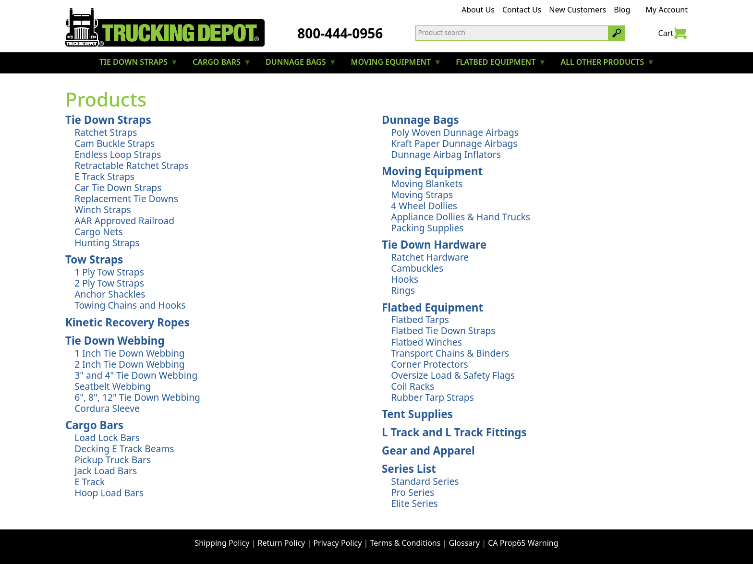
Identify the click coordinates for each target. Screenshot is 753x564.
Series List (409, 468)
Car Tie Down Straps (117, 187)
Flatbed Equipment (432, 307)
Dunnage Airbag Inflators (446, 154)
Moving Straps (422, 194)
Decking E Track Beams (124, 448)
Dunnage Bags (420, 119)
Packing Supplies (427, 227)
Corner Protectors (429, 364)
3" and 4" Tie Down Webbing (135, 375)
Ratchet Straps (105, 132)
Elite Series (414, 503)
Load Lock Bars (107, 437)
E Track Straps (104, 176)
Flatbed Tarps (420, 319)
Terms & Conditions (405, 543)
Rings (403, 290)
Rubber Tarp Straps (432, 397)
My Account (666, 9)
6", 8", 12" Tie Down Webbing (137, 397)
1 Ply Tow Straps (109, 271)
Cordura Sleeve (107, 408)
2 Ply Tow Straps (109, 282)
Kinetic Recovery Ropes (127, 322)
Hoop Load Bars (109, 492)
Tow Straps (94, 259)
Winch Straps (102, 209)
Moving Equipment (432, 171)
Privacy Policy (337, 543)
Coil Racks (412, 386)
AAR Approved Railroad (124, 220)
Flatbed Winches (426, 342)
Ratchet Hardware (430, 257)
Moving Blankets (426, 183)
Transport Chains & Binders (450, 353)
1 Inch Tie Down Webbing (129, 353)
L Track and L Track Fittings (454, 432)
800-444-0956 (340, 33)
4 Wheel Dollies (424, 205)
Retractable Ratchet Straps (131, 165)
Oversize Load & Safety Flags (453, 375)
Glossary (464, 543)
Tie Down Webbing (115, 340)
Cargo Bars (94, 425)
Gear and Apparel (428, 450)
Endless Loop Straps (117, 154)
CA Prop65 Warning (523, 543)
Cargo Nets (98, 231)
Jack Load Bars (105, 470)
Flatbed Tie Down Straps (443, 330)
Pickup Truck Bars (112, 459)
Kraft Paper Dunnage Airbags (454, 143)
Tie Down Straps (108, 119)
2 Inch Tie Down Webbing (129, 364)
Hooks (404, 279)
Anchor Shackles (109, 294)
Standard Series (425, 481)
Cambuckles (417, 268)
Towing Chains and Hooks (129, 305)
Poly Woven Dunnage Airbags (455, 132)
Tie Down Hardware (434, 244)
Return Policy (281, 543)
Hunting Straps (106, 242)
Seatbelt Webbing (112, 386)
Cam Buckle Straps (114, 143)
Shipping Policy (221, 543)
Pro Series (412, 492)
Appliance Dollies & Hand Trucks (460, 216)
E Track (89, 481)
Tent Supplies (417, 414)
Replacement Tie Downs (126, 198)
